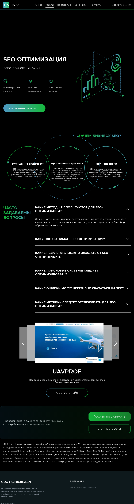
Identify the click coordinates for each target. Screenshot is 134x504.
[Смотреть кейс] (67, 393)
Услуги (49, 4)
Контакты (95, 4)
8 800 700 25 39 (121, 4)
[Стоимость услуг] (110, 428)
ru (13, 5)
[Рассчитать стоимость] (24, 108)
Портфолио (64, 4)
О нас (38, 4)
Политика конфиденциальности (83, 488)
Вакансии (80, 4)
